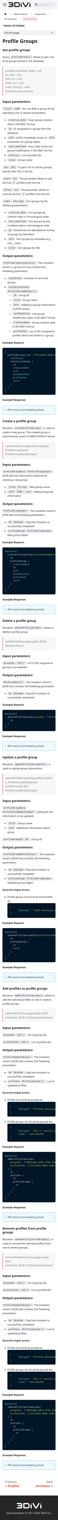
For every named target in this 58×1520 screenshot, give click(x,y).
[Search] (44, 4)
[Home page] (5, 14)
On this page (11, 32)
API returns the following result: (26, 410)
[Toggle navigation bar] (4, 4)
